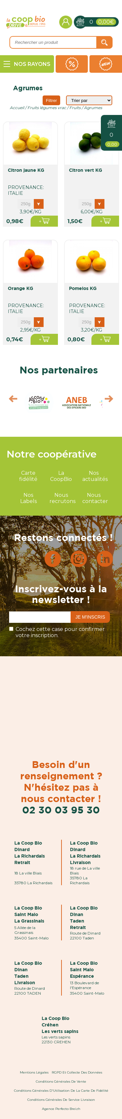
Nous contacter (95, 498)
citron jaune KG (26, 170)
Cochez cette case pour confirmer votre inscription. (60, 632)
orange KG (20, 288)
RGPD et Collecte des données (77, 1072)
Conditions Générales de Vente (61, 1081)
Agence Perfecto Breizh (61, 1109)
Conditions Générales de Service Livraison (61, 1100)
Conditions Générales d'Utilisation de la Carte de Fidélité (61, 1090)
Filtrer (51, 100)
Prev (10, 400)
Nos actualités (95, 476)
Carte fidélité (28, 476)
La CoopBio (61, 476)
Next (112, 400)
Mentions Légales (34, 1072)
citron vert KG (85, 170)
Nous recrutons (62, 498)
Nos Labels (28, 498)
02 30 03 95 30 (61, 809)
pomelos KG (83, 288)
